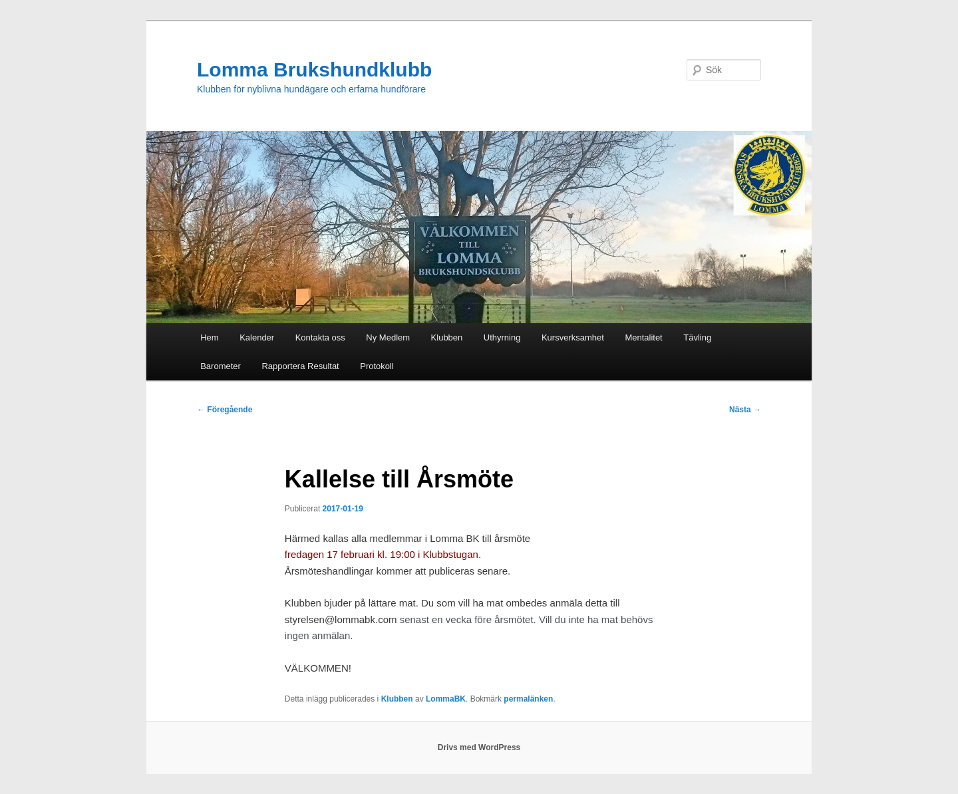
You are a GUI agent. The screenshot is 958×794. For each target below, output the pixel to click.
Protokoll (377, 366)
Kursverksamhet (573, 337)
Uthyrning (502, 337)
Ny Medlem (388, 337)
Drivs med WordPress (479, 747)
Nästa (745, 409)
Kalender (257, 337)
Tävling (697, 337)
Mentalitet (643, 337)
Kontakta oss (320, 337)
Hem (209, 337)
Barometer (220, 366)
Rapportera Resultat (300, 366)
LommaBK (446, 699)
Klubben (447, 337)
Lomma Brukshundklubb (314, 69)
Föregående (224, 409)
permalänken (528, 699)
